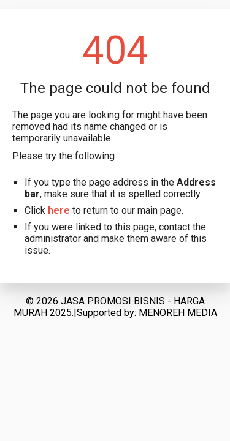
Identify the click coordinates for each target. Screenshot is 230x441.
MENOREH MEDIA (178, 312)
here (59, 210)
